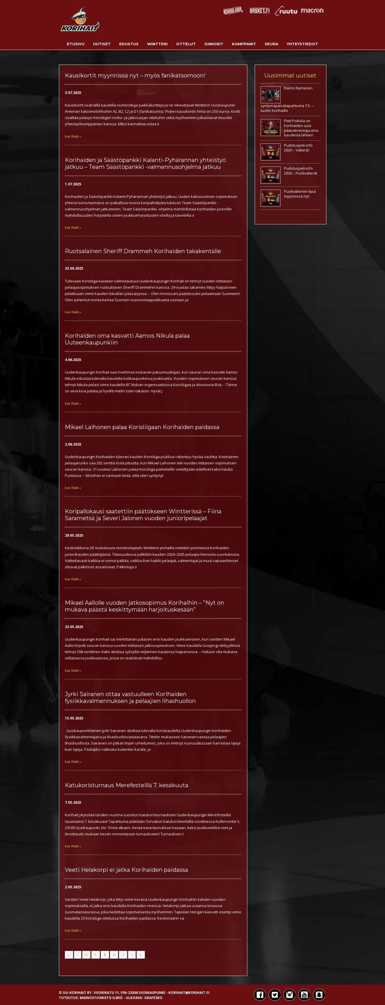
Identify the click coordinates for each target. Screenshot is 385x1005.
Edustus (129, 44)
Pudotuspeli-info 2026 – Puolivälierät (300, 171)
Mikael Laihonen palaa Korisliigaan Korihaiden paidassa (142, 427)
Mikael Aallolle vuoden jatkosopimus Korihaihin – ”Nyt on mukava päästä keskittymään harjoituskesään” (144, 606)
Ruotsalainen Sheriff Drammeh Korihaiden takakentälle (143, 251)
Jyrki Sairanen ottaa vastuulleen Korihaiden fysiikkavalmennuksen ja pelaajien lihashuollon (130, 697)
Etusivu (76, 44)
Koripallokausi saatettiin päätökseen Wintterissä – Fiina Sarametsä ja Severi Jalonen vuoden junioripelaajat (143, 515)
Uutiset (102, 44)
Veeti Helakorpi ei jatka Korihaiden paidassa (126, 869)
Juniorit (213, 44)
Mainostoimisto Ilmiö (101, 997)
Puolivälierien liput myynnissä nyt (300, 194)
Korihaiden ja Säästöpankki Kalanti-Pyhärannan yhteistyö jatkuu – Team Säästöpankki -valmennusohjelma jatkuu (145, 163)
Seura (271, 44)
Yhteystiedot (302, 44)
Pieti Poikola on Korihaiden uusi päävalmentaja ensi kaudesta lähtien (301, 128)
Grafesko (153, 997)
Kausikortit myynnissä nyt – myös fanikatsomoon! (135, 75)
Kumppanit (244, 44)
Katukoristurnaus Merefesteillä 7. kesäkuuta (126, 785)
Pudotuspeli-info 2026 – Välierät (298, 148)
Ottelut (186, 44)
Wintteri (157, 44)
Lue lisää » (73, 136)
